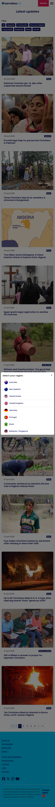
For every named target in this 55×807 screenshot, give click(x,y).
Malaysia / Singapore (18, 431)
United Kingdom (16, 403)
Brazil (11, 424)
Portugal (13, 417)
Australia (13, 382)
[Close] (51, 375)
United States (15, 396)
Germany (13, 410)
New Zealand (14, 389)
